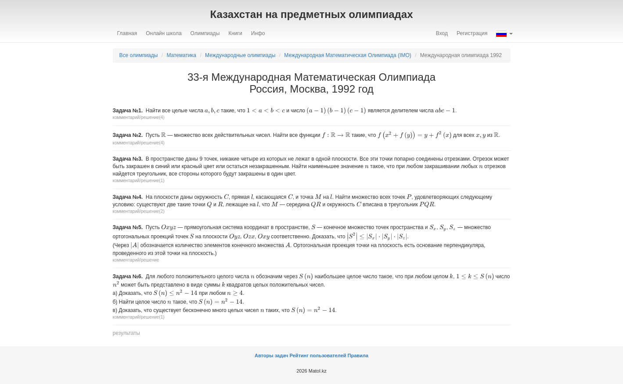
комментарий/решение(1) (139, 180)
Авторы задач (272, 355)
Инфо (258, 33)
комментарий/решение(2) (139, 211)
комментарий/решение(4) (139, 117)
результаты (126, 333)
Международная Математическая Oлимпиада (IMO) (347, 55)
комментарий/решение (136, 260)
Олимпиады (205, 33)
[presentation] (212, 110)
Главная (127, 33)
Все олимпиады (138, 55)
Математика (181, 55)
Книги (235, 33)
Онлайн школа (163, 33)
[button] (504, 33)
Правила (358, 355)
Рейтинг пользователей (317, 355)
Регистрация (472, 33)
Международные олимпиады (240, 55)
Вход (442, 33)
